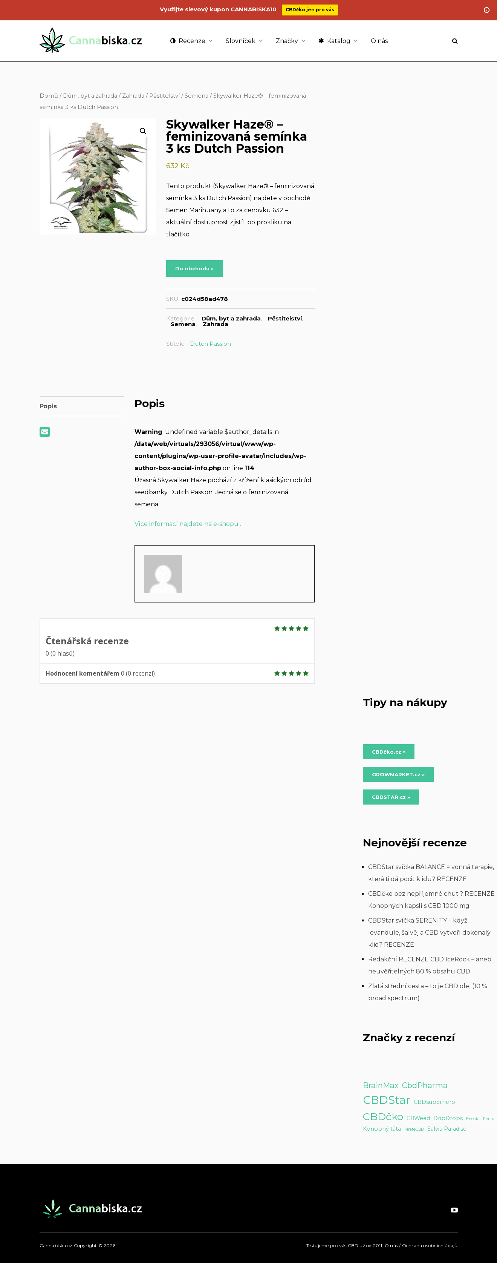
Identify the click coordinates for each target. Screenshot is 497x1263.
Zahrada (133, 95)
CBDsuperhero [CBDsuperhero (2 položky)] (434, 1102)
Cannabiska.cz (56, 1245)
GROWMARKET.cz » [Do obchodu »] (398, 774)
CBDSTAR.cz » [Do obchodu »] (391, 797)
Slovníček (240, 40)
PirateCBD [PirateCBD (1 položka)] (414, 1129)
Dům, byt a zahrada (90, 95)
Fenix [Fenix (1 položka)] (488, 1118)
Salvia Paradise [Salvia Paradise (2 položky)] (446, 1128)
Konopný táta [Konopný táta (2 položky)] (382, 1128)
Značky (287, 40)
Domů (49, 95)
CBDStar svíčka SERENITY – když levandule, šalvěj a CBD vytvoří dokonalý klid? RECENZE (429, 932)
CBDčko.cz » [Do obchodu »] (388, 752)
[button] (143, 131)
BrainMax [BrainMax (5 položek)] (381, 1085)
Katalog (334, 40)
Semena (196, 95)
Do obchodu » (194, 268)
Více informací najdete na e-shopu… (189, 523)
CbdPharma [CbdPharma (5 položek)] (425, 1085)
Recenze (187, 40)
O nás (379, 40)
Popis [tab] (48, 406)
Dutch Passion (210, 343)
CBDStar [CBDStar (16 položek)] (386, 1100)
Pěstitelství (164, 95)
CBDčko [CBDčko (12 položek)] (383, 1116)
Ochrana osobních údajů (430, 1245)
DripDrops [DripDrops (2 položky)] (448, 1118)
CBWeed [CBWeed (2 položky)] (418, 1118)
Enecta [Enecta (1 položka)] (473, 1118)
